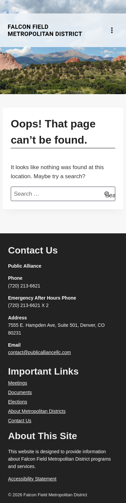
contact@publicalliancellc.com (39, 352)
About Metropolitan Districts (37, 411)
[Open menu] (112, 30)
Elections (17, 401)
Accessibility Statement (32, 478)
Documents (20, 392)
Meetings (17, 383)
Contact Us (19, 420)
